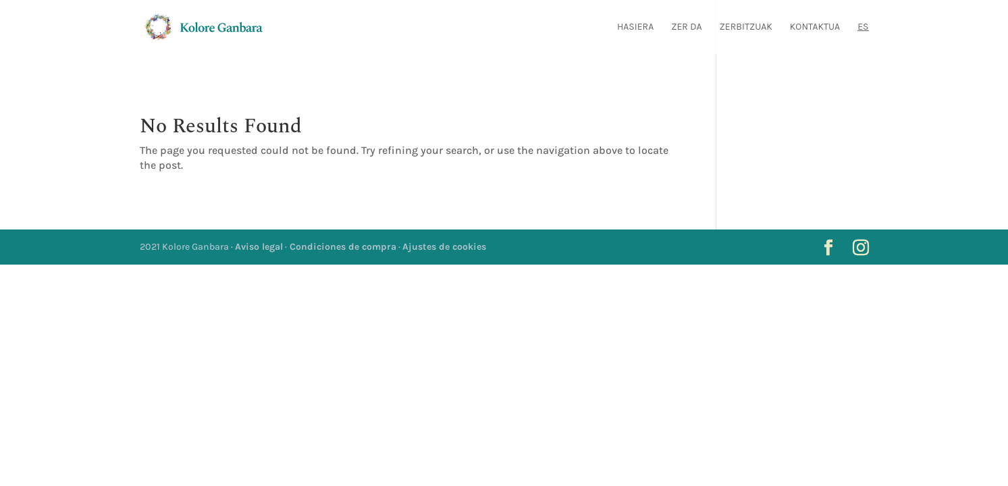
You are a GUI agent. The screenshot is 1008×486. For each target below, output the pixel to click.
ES (862, 27)
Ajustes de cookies (444, 246)
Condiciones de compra (341, 246)
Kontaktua (815, 27)
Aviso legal (259, 246)
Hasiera (635, 27)
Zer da (686, 27)
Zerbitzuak (746, 27)
